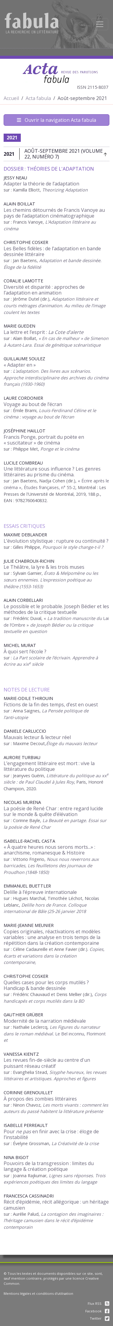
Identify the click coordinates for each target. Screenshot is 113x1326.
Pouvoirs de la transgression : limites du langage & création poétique (49, 1166)
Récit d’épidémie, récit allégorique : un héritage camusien (56, 1204)
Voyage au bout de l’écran (33, 404)
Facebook (97, 1311)
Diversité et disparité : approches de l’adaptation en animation (44, 290)
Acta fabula (38, 98)
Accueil (11, 98)
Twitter (99, 1318)
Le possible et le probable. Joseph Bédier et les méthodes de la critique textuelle (56, 609)
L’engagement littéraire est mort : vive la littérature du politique (49, 766)
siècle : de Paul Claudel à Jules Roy (39, 782)
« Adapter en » (20, 364)
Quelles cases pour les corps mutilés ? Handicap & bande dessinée (46, 985)
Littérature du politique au (74, 775)
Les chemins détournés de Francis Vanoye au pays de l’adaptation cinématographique (54, 213)
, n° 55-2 (67, 487)
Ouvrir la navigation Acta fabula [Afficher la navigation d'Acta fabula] (56, 120)
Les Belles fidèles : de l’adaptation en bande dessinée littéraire (52, 251)
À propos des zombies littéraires (40, 1098)
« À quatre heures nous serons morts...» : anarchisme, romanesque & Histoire (49, 850)
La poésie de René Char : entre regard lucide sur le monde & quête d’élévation (53, 811)
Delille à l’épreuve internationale (40, 892)
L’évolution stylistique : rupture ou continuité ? (56, 541)
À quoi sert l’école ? (25, 651)
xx (104, 775)
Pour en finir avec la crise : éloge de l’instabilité (51, 1134)
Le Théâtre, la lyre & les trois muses (44, 567)
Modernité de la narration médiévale (45, 1021)
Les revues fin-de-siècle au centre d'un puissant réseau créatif (47, 1063)
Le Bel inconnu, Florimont (80, 1034)
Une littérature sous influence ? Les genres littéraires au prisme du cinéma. (52, 471)
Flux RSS (98, 1303)
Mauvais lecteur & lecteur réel (37, 737)
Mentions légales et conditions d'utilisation (38, 1293)
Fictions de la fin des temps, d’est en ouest (51, 704)
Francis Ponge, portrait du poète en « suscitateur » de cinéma (44, 440)
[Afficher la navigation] (99, 24)
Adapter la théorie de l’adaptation (41, 183)
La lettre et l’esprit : (43, 332)
